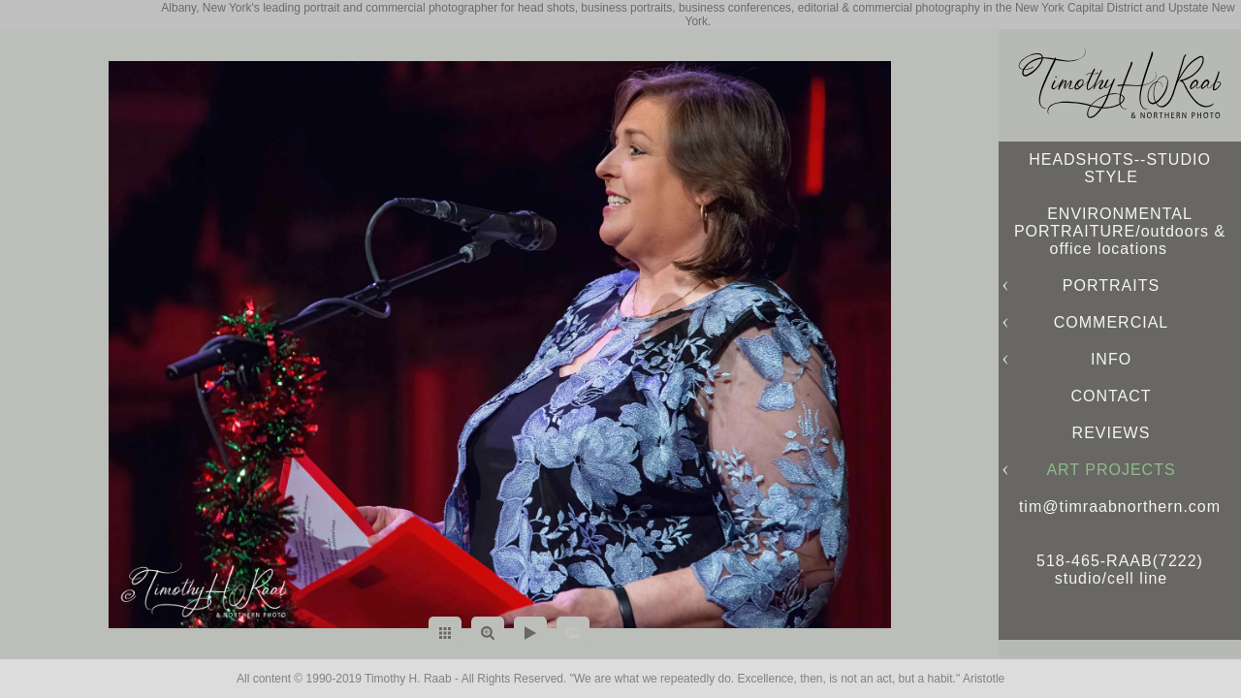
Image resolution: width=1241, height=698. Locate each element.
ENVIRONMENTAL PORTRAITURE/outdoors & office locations (1119, 231)
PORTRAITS (1111, 285)
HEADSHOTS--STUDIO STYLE (1120, 168)
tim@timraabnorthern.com (1120, 506)
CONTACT (1110, 396)
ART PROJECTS (1110, 469)
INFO (1111, 359)
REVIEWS (1111, 433)
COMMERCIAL (1111, 322)
